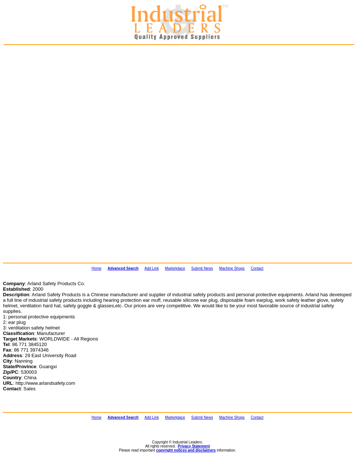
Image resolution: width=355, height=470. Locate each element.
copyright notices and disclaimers (186, 450)
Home (96, 268)
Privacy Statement (194, 446)
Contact (257, 268)
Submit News (202, 268)
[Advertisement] (43, 87)
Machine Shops (232, 268)
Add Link (152, 268)
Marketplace (175, 268)
